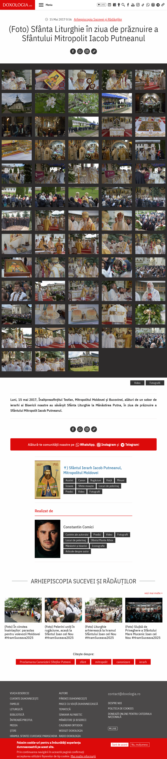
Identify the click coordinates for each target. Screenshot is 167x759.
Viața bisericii (19, 693)
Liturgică (16, 709)
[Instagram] (138, 4)
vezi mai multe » (153, 593)
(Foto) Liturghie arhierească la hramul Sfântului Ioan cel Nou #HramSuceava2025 (100, 632)
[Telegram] (158, 4)
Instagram (108, 444)
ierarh (143, 662)
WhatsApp (87, 444)
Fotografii (155, 383)
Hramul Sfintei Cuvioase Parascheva (33, 736)
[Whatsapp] (80, 51)
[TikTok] (143, 4)
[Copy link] (94, 51)
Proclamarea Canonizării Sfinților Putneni (45, 662)
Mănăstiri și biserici (76, 546)
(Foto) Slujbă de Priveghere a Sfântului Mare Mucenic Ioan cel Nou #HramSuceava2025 (142, 632)
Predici (69, 491)
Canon (81, 480)
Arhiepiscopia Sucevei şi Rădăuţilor (98, 19)
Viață (109, 480)
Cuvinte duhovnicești (24, 698)
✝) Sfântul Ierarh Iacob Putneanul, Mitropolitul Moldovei (92, 470)
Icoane (69, 486)
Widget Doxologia (71, 730)
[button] (45, 5)
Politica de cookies (120, 708)
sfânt (83, 662)
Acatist (69, 480)
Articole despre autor (77, 551)
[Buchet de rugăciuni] (118, 4)
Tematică (65, 709)
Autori (63, 693)
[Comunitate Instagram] (153, 4)
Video (137, 383)
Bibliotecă (17, 714)
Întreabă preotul (21, 720)
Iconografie (98, 546)
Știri (13, 730)
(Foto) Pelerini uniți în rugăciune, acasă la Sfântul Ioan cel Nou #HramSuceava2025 (60, 632)
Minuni (120, 480)
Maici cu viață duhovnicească (78, 704)
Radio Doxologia (70, 736)
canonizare (123, 662)
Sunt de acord (119, 744)
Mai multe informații (83, 756)
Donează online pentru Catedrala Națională (130, 715)
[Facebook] (128, 4)
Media (14, 725)
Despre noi (115, 703)
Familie (14, 704)
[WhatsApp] (148, 4)
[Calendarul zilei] (114, 4)
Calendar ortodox (71, 725)
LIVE (102, 5)
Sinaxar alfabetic (70, 714)
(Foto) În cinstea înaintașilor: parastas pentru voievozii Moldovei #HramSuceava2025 (22, 632)
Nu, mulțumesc (139, 744)
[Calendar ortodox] (109, 4)
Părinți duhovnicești (73, 698)
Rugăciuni (95, 480)
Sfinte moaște (86, 486)
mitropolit (101, 662)
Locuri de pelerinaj (109, 486)
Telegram (131, 444)
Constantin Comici (78, 526)
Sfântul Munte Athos (102, 540)
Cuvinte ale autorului (77, 534)
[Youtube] (133, 4)
